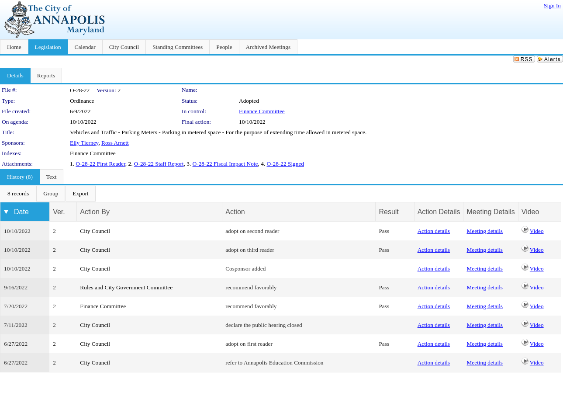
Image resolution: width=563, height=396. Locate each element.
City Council (95, 231)
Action (235, 211)
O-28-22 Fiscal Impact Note (225, 163)
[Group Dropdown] (50, 193)
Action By (95, 211)
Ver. (59, 211)
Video (537, 231)
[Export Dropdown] (80, 193)
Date (21, 211)
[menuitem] (18, 193)
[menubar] (48, 193)
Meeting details (484, 231)
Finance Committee (262, 111)
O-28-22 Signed (285, 163)
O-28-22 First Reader (100, 163)
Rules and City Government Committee (126, 287)
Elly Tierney (84, 142)
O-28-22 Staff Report (159, 163)
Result (388, 211)
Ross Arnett (115, 142)
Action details (434, 231)
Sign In (552, 5)
